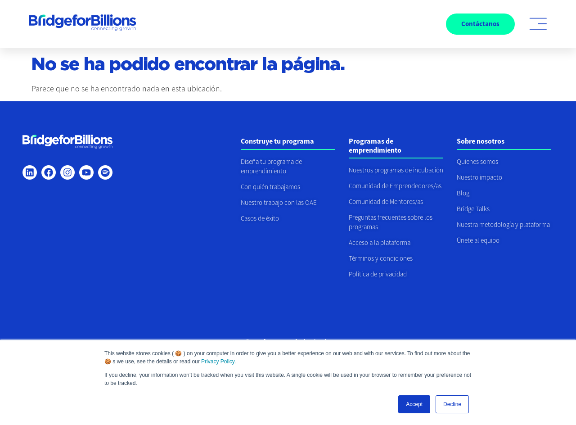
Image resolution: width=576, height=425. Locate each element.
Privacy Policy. (218, 361)
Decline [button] (452, 404)
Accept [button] (414, 404)
